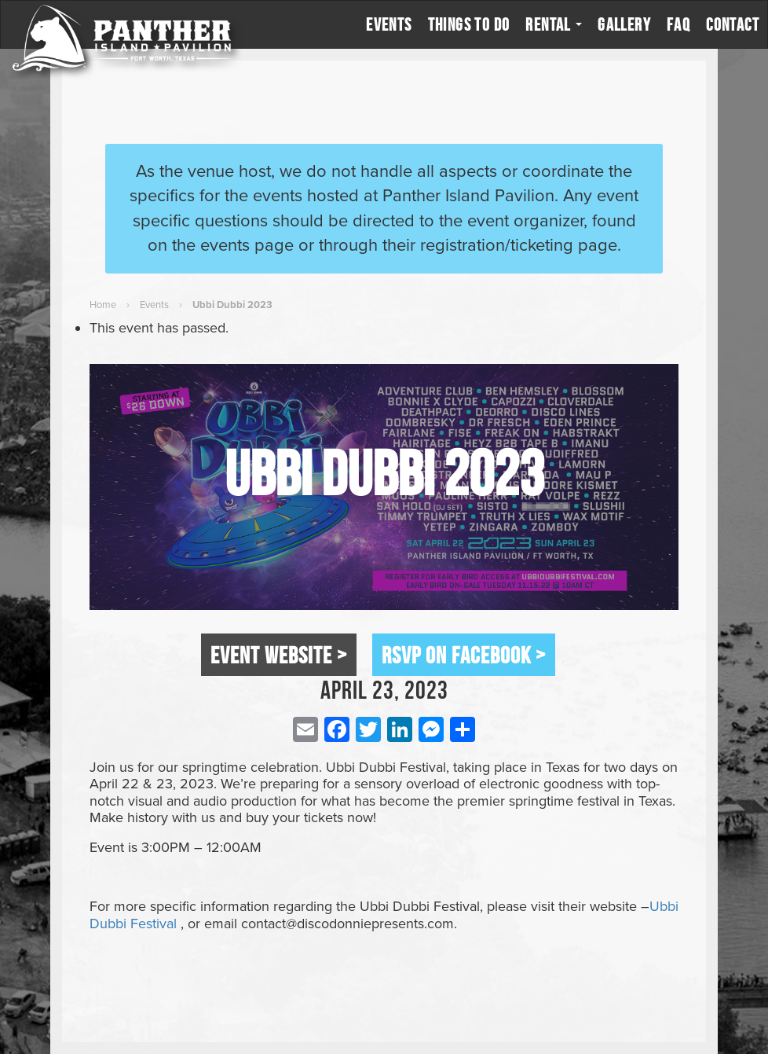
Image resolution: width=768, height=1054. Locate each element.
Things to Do (469, 24)
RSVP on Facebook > (464, 654)
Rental (553, 24)
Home (103, 305)
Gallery (624, 24)
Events (388, 24)
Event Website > (278, 654)
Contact (732, 24)
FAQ (678, 24)
